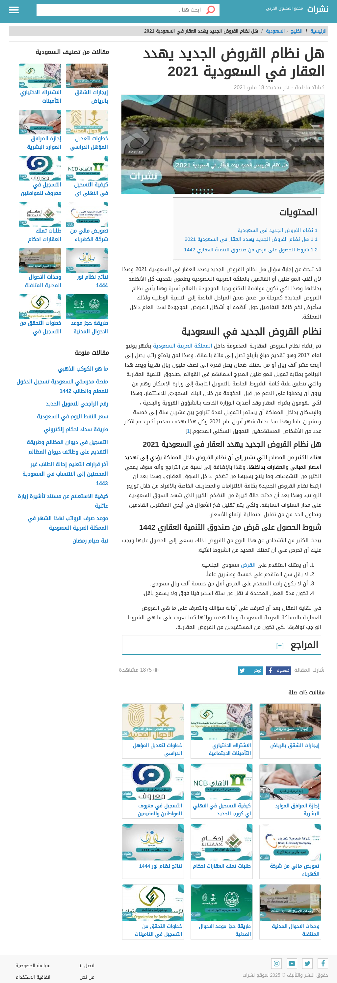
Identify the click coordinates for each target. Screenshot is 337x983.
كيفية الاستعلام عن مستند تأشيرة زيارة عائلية (63, 501)
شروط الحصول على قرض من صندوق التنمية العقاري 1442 (251, 249)
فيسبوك (277, 670)
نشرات (317, 9)
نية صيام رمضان (90, 541)
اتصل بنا (86, 966)
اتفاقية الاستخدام (32, 977)
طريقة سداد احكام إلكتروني (76, 430)
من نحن (87, 977)
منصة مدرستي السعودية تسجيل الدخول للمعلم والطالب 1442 (62, 386)
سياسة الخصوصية (32, 966)
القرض (248, 565)
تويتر (249, 670)
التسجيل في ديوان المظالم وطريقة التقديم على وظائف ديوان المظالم (67, 447)
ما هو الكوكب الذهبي (83, 369)
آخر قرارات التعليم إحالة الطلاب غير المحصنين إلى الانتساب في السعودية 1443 (65, 474)
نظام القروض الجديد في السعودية (278, 230)
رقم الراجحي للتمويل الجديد (77, 404)
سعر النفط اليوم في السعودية (72, 417)
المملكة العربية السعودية (182, 346)
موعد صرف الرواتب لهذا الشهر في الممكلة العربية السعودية (68, 523)
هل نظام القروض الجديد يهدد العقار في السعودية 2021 (251, 239)
